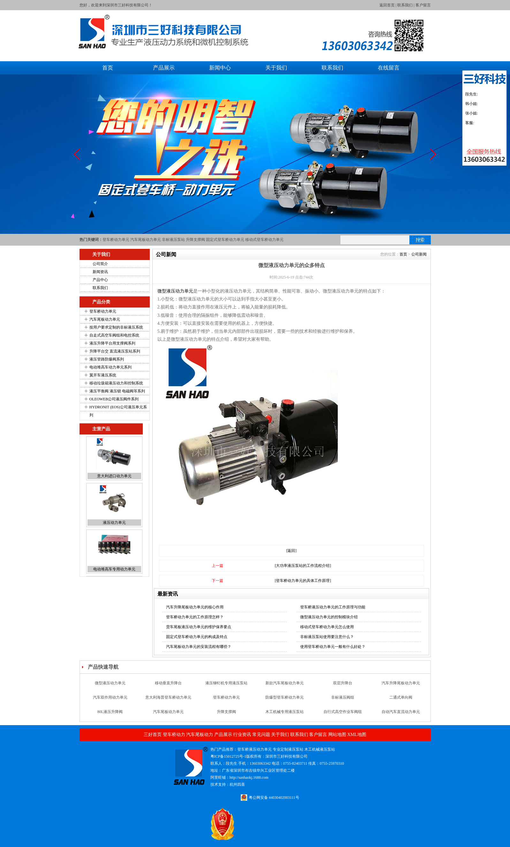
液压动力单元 (114, 523)
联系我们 (405, 5)
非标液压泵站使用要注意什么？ (327, 637)
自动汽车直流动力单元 (401, 712)
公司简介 (100, 264)
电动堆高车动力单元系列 (110, 367)
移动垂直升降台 (168, 683)
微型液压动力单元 (175, 291)
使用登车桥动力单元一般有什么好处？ (332, 646)
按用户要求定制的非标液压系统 (116, 327)
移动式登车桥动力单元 (264, 239)
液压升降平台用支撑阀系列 (112, 343)
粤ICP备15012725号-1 (228, 756)
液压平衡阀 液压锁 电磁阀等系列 (117, 391)
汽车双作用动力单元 (110, 697)
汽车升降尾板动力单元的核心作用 (195, 607)
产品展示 (164, 68)
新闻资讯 (100, 272)
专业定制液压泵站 (288, 749)
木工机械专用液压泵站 (284, 712)
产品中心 (100, 280)
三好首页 (153, 734)
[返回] (291, 550)
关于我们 (276, 68)
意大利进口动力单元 (114, 476)
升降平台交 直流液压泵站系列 (114, 351)
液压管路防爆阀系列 (106, 359)
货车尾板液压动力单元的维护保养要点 (198, 627)
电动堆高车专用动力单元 (114, 570)
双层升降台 (342, 683)
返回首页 (387, 5)
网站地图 (337, 734)
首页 (107, 68)
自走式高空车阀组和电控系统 (114, 335)
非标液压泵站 (173, 239)
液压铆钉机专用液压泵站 (226, 683)
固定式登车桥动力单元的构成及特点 (196, 637)
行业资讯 (242, 734)
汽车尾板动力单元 (145, 239)
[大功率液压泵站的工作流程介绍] (303, 565)
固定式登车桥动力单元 (225, 239)
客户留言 (423, 5)
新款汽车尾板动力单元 (284, 683)
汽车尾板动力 (199, 734)
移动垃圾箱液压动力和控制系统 (116, 383)
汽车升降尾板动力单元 (401, 683)
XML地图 (356, 734)
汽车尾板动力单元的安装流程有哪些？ (198, 646)
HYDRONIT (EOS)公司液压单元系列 (118, 411)
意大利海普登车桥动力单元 (168, 697)
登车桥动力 (174, 734)
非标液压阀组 (342, 697)
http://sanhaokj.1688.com (249, 777)
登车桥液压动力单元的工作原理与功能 (332, 607)
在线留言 (389, 68)
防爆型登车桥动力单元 (284, 697)
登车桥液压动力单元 (254, 749)
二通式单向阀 (400, 697)
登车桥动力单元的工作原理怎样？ (195, 617)
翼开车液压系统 (102, 375)
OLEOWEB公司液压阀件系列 (114, 399)
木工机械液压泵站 (319, 749)
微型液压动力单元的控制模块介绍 (329, 617)
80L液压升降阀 (110, 712)
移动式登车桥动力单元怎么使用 (327, 627)
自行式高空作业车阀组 (343, 712)
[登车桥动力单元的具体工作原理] (303, 580)
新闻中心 (220, 68)
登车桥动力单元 (116, 239)
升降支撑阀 (195, 239)
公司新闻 (419, 254)
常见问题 (261, 734)
